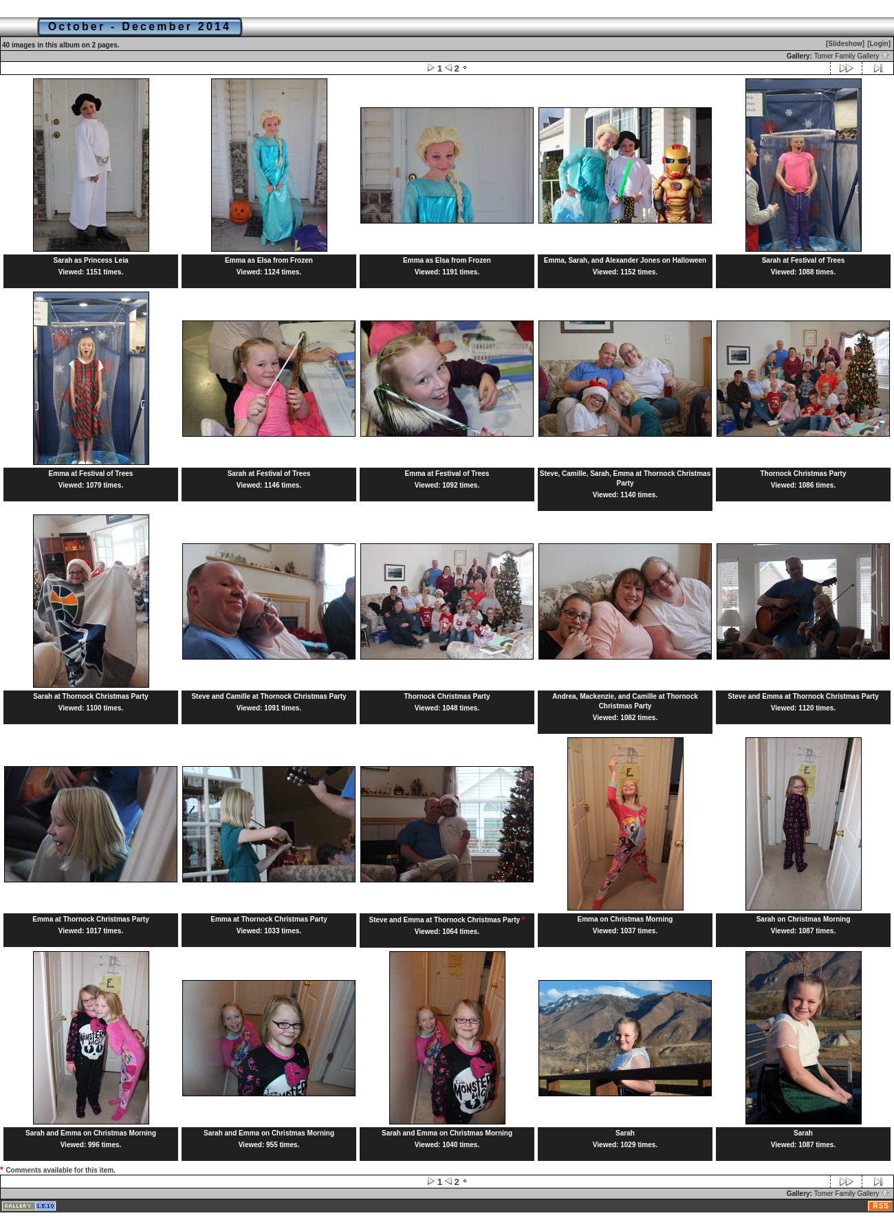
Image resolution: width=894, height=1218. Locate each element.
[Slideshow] (845, 43)
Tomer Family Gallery (852, 56)
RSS (881, 1206)
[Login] (879, 43)
